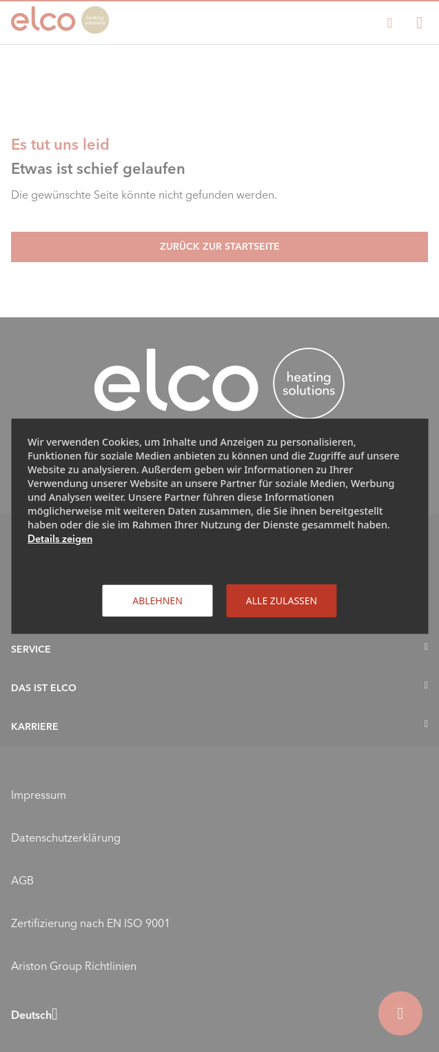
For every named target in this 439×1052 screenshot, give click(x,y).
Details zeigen (60, 538)
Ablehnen (157, 599)
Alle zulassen (281, 599)
